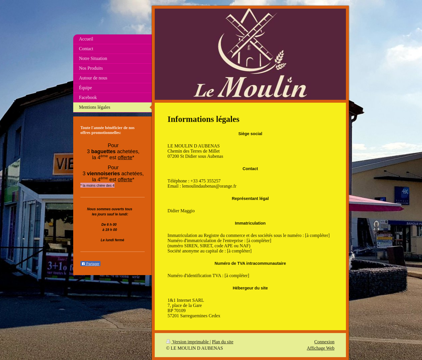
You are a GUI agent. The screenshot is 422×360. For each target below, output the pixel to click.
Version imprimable (188, 341)
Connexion (324, 341)
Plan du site (222, 341)
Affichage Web (320, 348)
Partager (90, 264)
